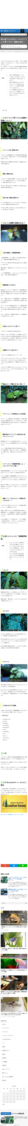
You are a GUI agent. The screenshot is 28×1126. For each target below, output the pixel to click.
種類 (20, 47)
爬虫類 (13, 1016)
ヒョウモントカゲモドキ (7, 1016)
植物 (17, 47)
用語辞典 (4, 1065)
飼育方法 (4, 1080)
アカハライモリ (5, 1028)
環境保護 (4, 1058)
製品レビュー (5, 1072)
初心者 (14, 47)
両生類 (7, 930)
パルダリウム (12, 45)
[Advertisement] (14, 14)
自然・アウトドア (6, 1069)
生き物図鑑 (4, 1061)
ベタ (6, 951)
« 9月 (3, 1104)
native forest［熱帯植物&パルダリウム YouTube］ (13, 814)
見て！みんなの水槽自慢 (7, 1076)
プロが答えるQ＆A (6, 1039)
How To (3, 930)
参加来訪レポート (6, 1050)
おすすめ (4, 47)
